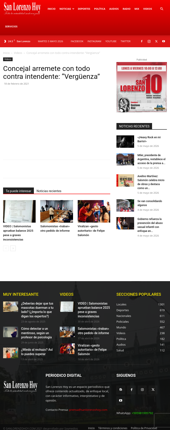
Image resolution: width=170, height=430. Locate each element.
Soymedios (71, 422)
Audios (114, 8)
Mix (137, 8)
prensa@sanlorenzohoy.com (88, 406)
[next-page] (13, 248)
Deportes (84, 8)
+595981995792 (142, 398)
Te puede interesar (18, 191)
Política (99, 8)
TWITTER (125, 41)
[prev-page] (6, 248)
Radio (126, 8)
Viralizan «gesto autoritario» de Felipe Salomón (91, 231)
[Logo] (24, 9)
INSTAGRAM (94, 41)
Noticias (67, 8)
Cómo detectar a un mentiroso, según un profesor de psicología (34, 330)
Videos (147, 8)
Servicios (11, 26)
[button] (161, 9)
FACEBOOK (77, 41)
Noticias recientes (49, 191)
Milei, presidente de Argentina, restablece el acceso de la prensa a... (151, 159)
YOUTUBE (110, 41)
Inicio (52, 8)
